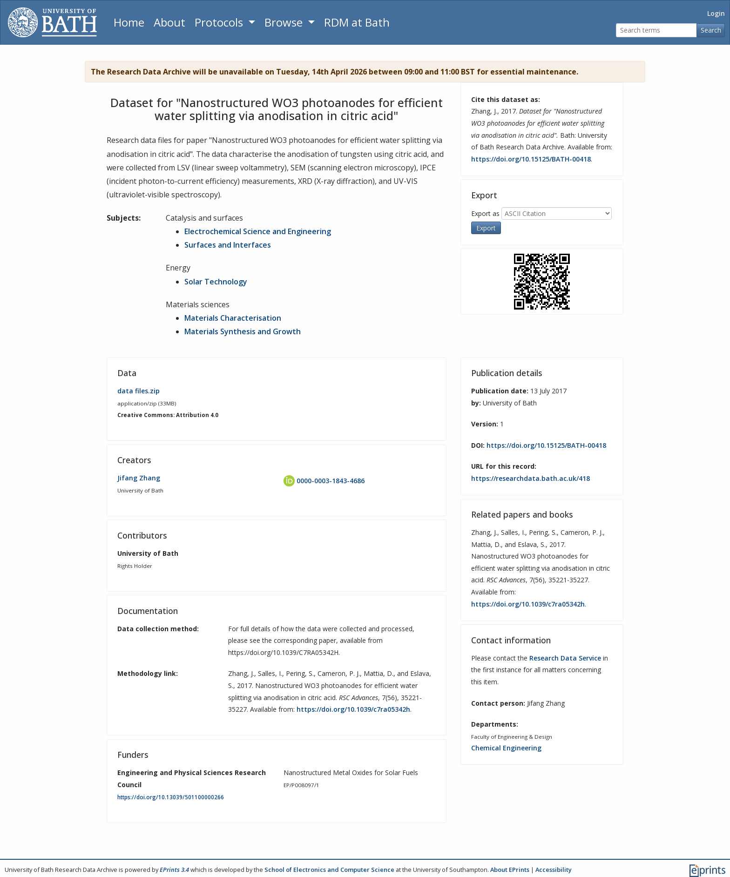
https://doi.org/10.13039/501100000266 (170, 797)
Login (716, 13)
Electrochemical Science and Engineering (257, 231)
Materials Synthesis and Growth (242, 331)
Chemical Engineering (506, 747)
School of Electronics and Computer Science (329, 869)
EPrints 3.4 (174, 869)
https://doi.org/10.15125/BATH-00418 (531, 159)
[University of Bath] (52, 22)
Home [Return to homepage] (129, 22)
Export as (485, 213)
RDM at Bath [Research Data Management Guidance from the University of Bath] (357, 22)
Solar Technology (215, 282)
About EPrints (509, 869)
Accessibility (553, 869)
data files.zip (138, 390)
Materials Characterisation (232, 318)
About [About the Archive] (169, 22)
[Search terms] (656, 30)
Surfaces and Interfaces (227, 245)
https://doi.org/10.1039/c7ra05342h (353, 709)
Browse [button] (284, 22)
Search (711, 30)
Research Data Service (565, 658)
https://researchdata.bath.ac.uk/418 (530, 478)
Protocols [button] (220, 22)
